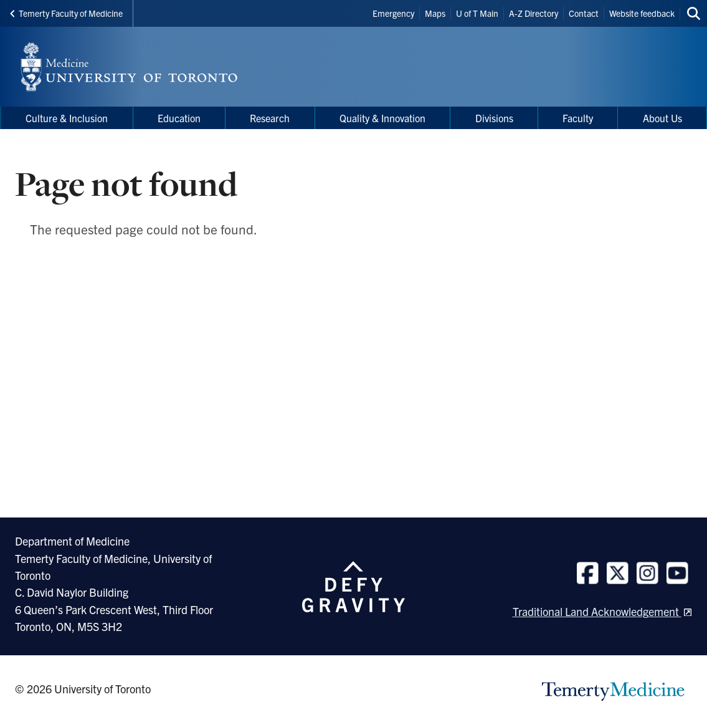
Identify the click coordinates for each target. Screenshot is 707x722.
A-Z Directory (533, 13)
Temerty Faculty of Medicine (66, 13)
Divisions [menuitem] (494, 118)
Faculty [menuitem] (577, 118)
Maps (435, 13)
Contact (584, 13)
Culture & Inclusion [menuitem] (67, 118)
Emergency (393, 13)
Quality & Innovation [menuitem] (382, 118)
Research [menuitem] (270, 118)
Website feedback (642, 13)
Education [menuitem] (179, 118)
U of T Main (477, 13)
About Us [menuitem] (662, 118)
